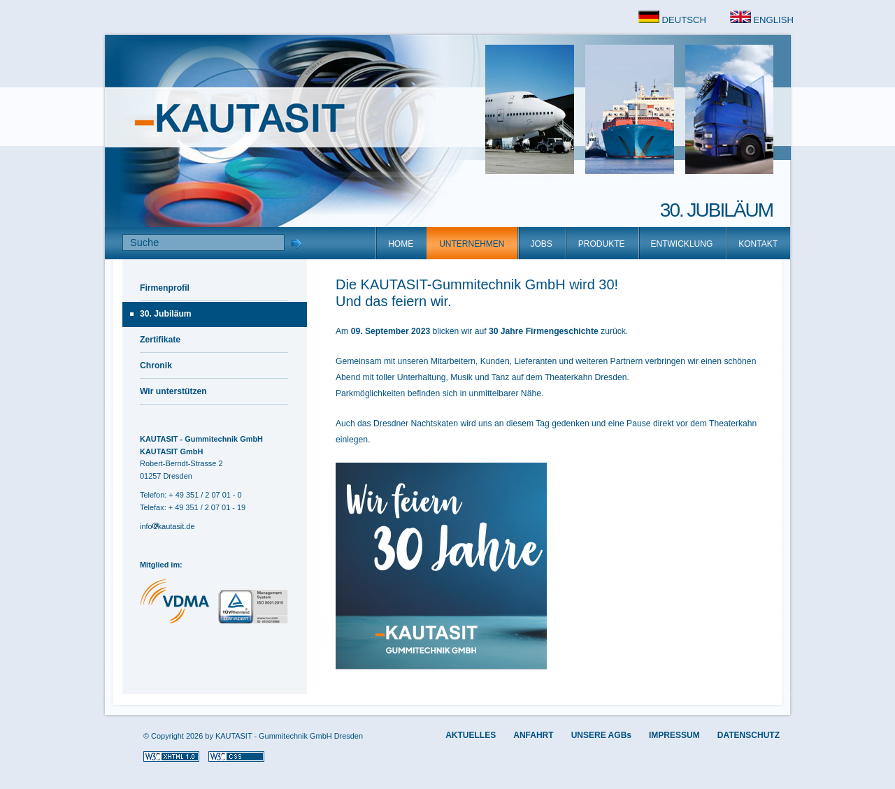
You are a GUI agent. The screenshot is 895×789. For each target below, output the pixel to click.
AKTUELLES (470, 735)
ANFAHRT (533, 735)
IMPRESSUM (674, 735)
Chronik (156, 365)
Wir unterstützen (173, 391)
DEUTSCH (672, 20)
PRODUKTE (601, 244)
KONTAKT (758, 244)
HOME (400, 244)
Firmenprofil (164, 288)
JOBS (541, 244)
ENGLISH (762, 20)
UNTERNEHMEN (471, 244)
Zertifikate (160, 340)
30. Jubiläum (166, 314)
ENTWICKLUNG (682, 244)
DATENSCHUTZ (748, 735)
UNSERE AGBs (601, 735)
